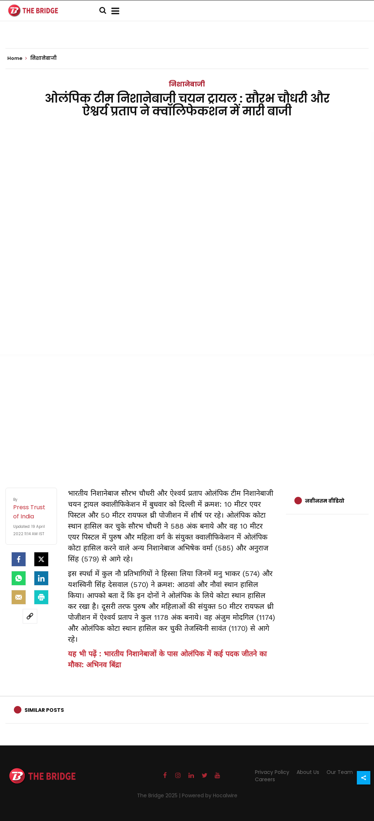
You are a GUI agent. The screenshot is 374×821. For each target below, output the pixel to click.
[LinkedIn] (41, 578)
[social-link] (30, 616)
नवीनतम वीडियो (324, 501)
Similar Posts (44, 710)
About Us (308, 772)
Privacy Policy (272, 772)
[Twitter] (41, 559)
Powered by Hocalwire (209, 795)
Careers (265, 779)
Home (17, 58)
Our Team (340, 772)
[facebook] (18, 559)
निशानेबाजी (187, 84)
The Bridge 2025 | (159, 795)
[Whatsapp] (18, 578)
